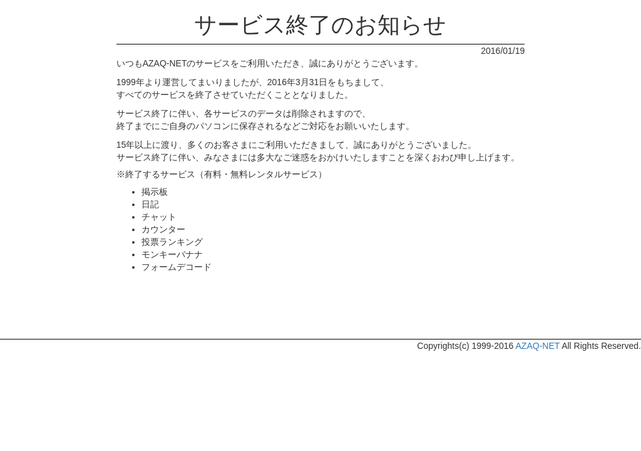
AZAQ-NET (538, 346)
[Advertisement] (320, 307)
